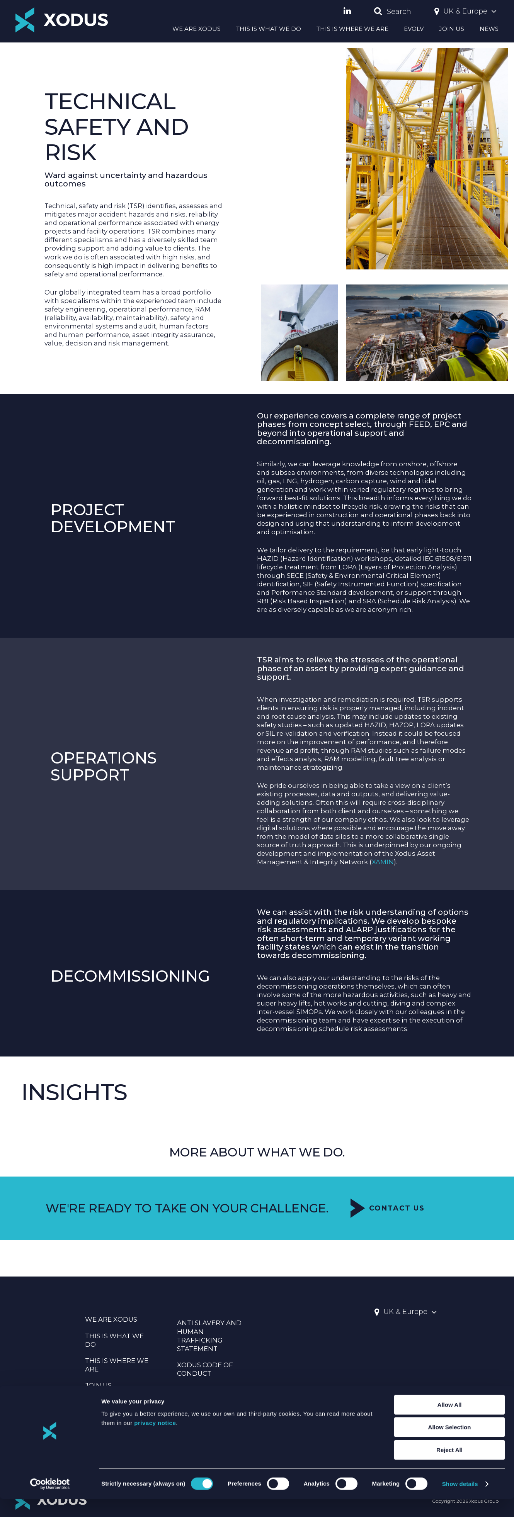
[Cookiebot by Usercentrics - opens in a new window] (50, 1502)
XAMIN (383, 875)
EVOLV (414, 28)
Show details (460, 1501)
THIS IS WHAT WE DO (268, 28)
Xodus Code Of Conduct (205, 1369)
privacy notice (155, 1440)
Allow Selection (449, 1445)
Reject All (449, 1468)
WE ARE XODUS (196, 28)
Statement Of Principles (203, 1394)
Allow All (449, 1422)
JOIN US (451, 28)
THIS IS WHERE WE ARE (352, 28)
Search (392, 11)
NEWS (489, 28)
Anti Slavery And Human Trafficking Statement (209, 1335)
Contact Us (388, 1236)
